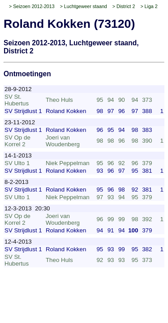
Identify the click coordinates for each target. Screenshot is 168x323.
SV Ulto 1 (17, 163)
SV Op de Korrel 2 (17, 141)
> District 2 (123, 6)
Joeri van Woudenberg (63, 141)
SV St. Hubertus (16, 100)
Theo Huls (59, 99)
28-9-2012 (18, 89)
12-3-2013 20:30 (27, 208)
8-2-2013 (16, 182)
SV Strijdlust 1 (23, 111)
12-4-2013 (18, 241)
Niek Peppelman (68, 163)
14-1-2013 (18, 155)
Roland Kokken (66, 111)
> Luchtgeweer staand (83, 6)
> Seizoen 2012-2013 (32, 6)
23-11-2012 (19, 122)
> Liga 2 (148, 6)
